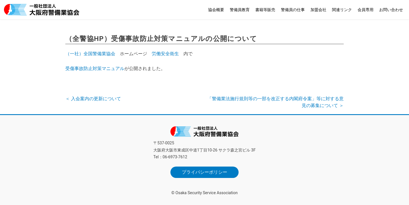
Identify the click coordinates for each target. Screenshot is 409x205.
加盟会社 (318, 9)
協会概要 (216, 9)
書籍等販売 (265, 9)
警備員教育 (240, 9)
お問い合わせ (391, 9)
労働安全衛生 (165, 53)
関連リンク (342, 9)
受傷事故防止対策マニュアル (94, 68)
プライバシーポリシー (204, 172)
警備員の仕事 (293, 9)
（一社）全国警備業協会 (90, 53)
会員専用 (365, 9)
